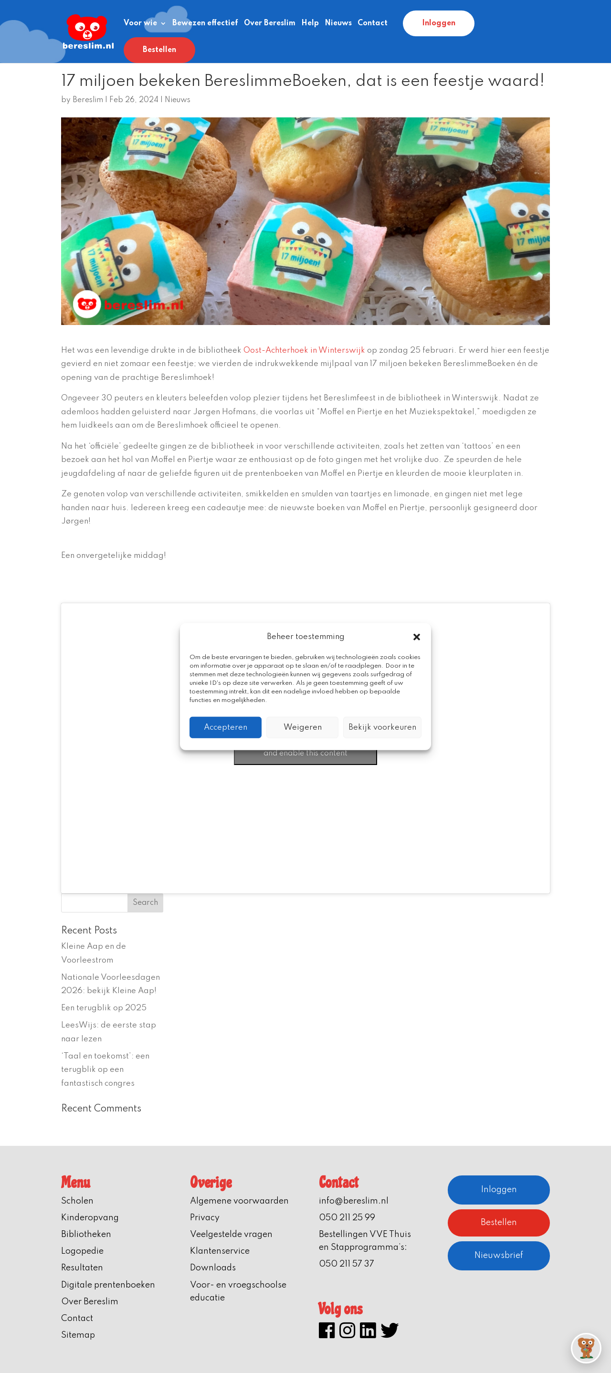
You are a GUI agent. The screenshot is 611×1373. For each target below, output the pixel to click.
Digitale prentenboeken (108, 1285)
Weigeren (303, 727)
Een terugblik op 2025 (104, 1008)
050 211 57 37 (346, 1264)
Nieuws (338, 23)
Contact (373, 23)
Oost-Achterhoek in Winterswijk (304, 350)
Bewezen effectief (205, 23)
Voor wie (140, 23)
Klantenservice (220, 1251)
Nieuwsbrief (498, 1255)
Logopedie (82, 1251)
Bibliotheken (86, 1234)
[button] (416, 637)
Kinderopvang (90, 1218)
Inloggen (438, 23)
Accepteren (225, 727)
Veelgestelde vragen (231, 1234)
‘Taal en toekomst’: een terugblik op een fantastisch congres (105, 1070)
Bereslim (88, 100)
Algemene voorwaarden (239, 1201)
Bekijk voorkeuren (382, 727)
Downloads (213, 1268)
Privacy (205, 1218)
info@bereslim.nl (354, 1201)
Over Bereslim (269, 23)
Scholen (77, 1201)
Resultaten (82, 1268)
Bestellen (159, 50)
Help (310, 23)
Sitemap (78, 1335)
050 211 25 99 (347, 1218)
